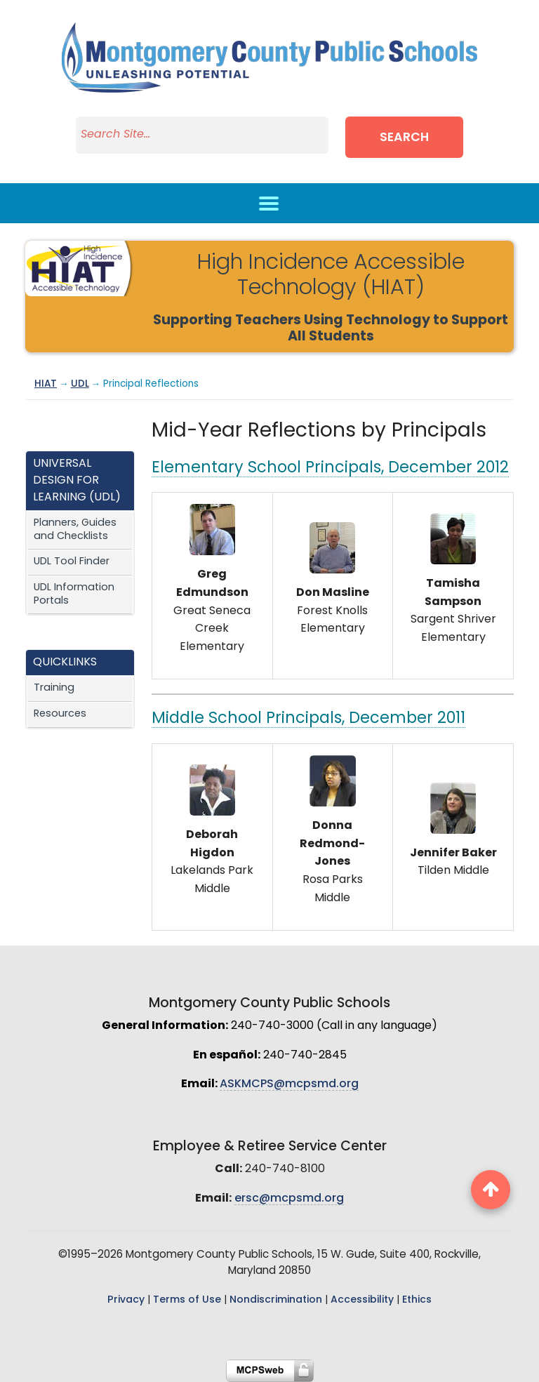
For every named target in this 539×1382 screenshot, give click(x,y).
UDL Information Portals (74, 594)
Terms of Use (187, 1300)
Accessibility (362, 1300)
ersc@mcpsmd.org (289, 1198)
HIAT (45, 384)
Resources (60, 714)
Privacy (126, 1300)
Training (54, 688)
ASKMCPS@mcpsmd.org (289, 1084)
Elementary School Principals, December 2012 (330, 468)
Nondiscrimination (275, 1300)
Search (404, 138)
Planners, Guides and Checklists (75, 530)
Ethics (417, 1300)
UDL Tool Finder (71, 562)
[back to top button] (490, 1189)
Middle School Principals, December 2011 (308, 719)
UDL (80, 384)
